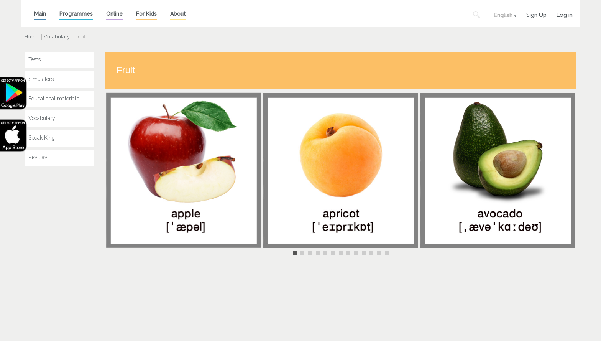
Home (31, 37)
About (178, 14)
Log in (564, 14)
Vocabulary (57, 37)
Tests (34, 59)
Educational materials (53, 99)
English (502, 15)
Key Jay (38, 157)
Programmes (76, 14)
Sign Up (536, 14)
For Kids (146, 14)
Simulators (41, 79)
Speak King (41, 138)
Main (40, 14)
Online (114, 14)
